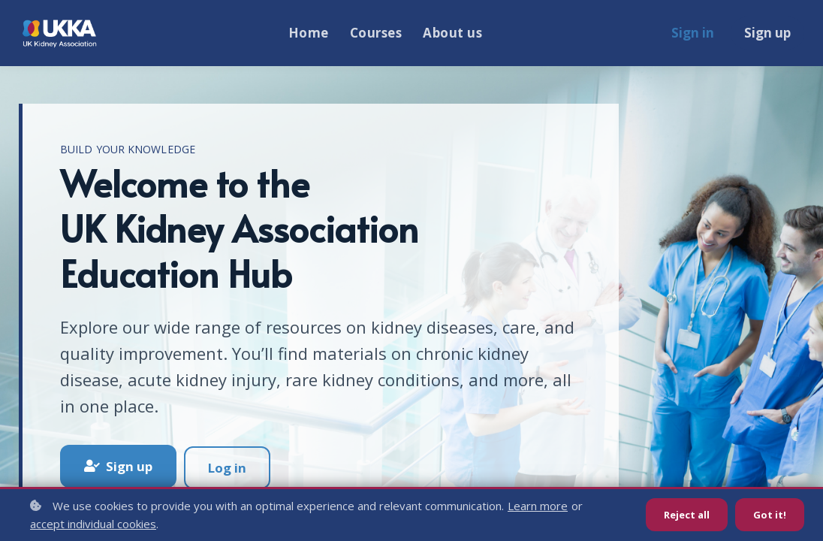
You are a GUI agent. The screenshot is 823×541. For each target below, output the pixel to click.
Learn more (538, 505)
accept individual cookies (93, 523)
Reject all (684, 515)
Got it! (769, 515)
